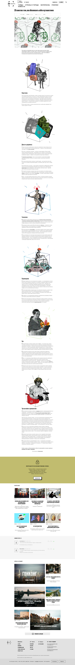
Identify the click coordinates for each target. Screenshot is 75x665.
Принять (62, 661)
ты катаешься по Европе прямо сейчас (43, 413)
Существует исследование (27, 156)
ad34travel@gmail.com (50, 650)
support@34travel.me (50, 647)
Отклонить (54, 661)
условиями (36, 661)
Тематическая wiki (37, 302)
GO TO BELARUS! (41, 644)
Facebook (23, 449)
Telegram (31, 649)
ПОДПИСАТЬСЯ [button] (37, 478)
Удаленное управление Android (27, 220)
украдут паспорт (31, 149)
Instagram (33, 449)
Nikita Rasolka (40, 451)
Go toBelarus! (21, 2)
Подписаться (55, 2)
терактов (38, 411)
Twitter (28, 449)
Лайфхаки (31, 14)
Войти (61, 2)
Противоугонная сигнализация (45, 219)
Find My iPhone (36, 220)
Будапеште (37, 173)
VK (26, 449)
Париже (23, 173)
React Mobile (32, 229)
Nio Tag (42, 225)
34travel (39, 14)
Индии (50, 361)
